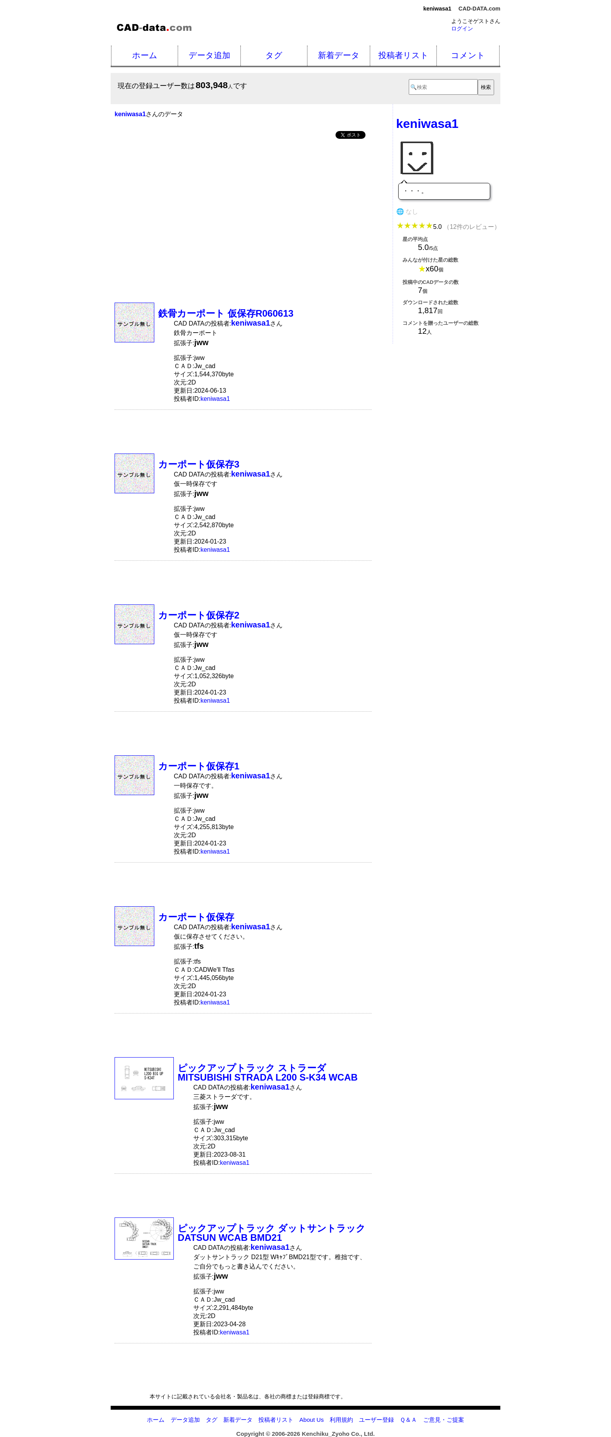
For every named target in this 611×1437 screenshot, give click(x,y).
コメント (468, 55)
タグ (274, 55)
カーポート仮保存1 (198, 766)
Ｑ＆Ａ (408, 1419)
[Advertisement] (243, 204)
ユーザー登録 (376, 1419)
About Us (311, 1419)
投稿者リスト (403, 55)
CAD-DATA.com (479, 8)
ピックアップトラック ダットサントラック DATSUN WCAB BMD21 (272, 1233)
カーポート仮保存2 (198, 615)
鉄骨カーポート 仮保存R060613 (225, 313)
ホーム (144, 55)
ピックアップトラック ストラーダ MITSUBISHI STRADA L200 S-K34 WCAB (268, 1073)
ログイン (462, 28)
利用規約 (341, 1419)
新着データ (339, 55)
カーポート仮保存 (196, 917)
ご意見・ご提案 (443, 1419)
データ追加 (209, 55)
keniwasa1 (215, 398)
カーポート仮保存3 (198, 464)
